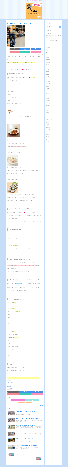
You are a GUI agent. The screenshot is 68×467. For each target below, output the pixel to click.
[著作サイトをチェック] (23, 398)
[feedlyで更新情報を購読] (25, 398)
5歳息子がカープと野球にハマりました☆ (52, 37)
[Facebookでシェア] (16, 49)
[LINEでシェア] (34, 49)
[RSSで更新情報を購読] (27, 398)
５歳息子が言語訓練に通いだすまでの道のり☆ (52, 33)
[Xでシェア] (10, 49)
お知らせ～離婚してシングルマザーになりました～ (53, 35)
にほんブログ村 (10, 380)
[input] (53, 27)
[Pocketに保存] (28, 49)
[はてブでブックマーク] (22, 49)
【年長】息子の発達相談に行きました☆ (52, 40)
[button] (40, 49)
